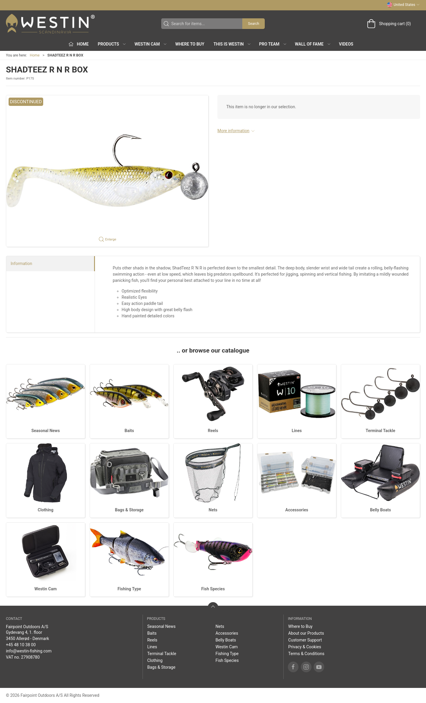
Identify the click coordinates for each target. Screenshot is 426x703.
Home (35, 55)
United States (403, 4)
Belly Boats (380, 510)
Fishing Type (129, 588)
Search (253, 24)
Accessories (296, 510)
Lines (297, 430)
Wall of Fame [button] (313, 44)
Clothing (46, 510)
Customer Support (305, 640)
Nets (213, 510)
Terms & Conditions (306, 653)
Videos (346, 44)
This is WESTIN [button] (232, 44)
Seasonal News (45, 430)
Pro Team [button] (273, 44)
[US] (50, 23)
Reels (213, 430)
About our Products (306, 633)
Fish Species (213, 588)
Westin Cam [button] (151, 44)
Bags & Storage (129, 510)
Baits (129, 430)
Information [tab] (21, 263)
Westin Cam (45, 588)
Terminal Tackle (380, 430)
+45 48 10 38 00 (21, 644)
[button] (107, 171)
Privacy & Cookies (304, 646)
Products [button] (112, 44)
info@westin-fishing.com (28, 651)
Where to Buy (189, 44)
